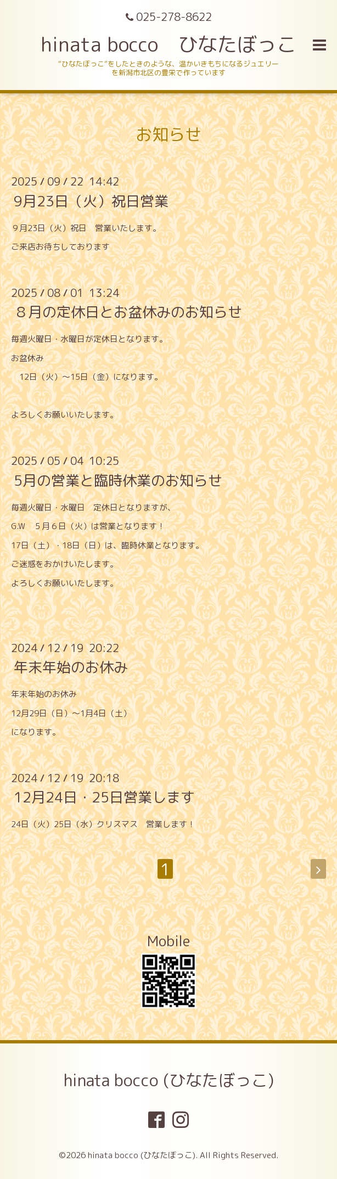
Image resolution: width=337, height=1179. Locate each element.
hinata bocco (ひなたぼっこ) (169, 1080)
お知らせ (168, 134)
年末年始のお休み (71, 667)
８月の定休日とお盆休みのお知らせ (128, 312)
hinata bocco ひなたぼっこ (168, 44)
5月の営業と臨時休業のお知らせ (118, 480)
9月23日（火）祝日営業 (91, 200)
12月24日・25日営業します (104, 797)
